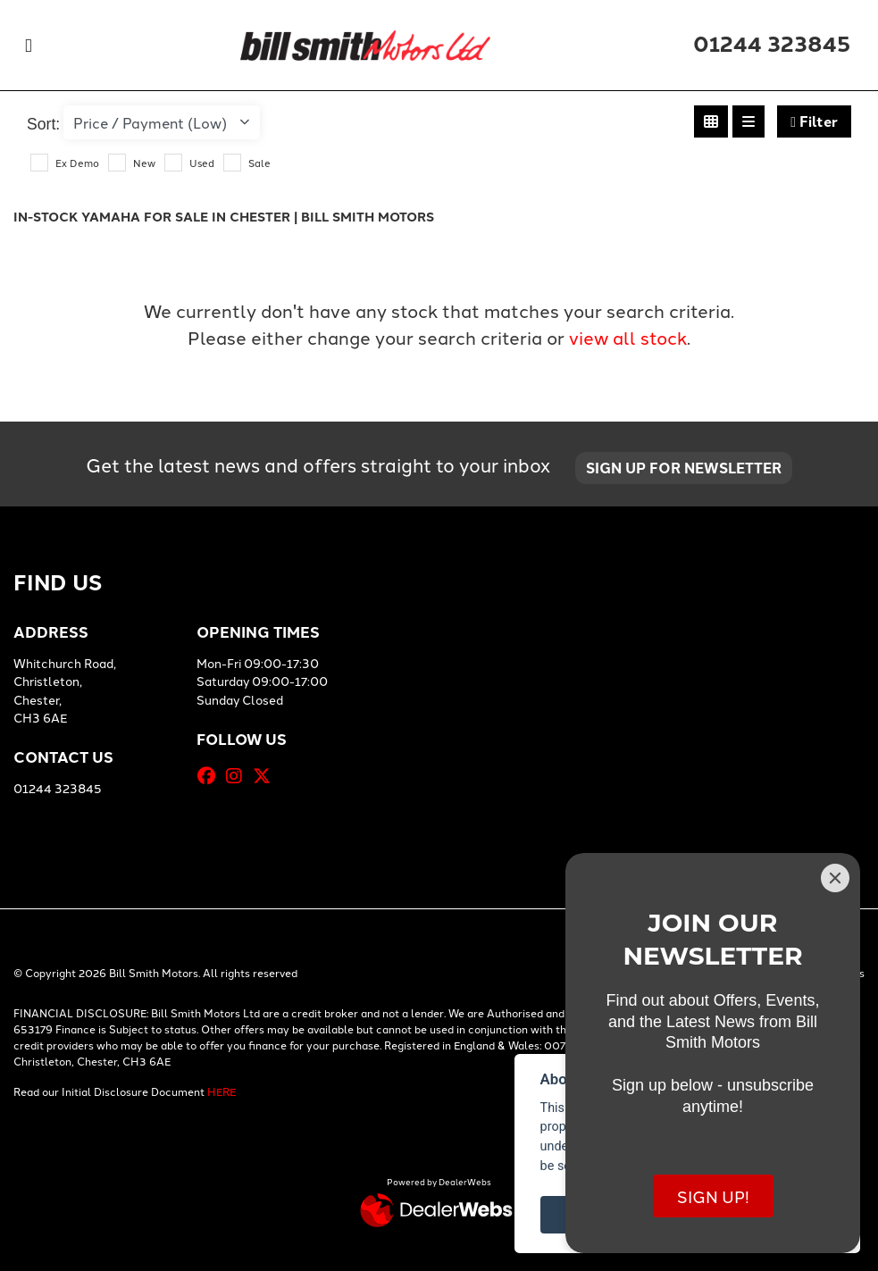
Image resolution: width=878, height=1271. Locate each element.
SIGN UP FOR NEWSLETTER (684, 467)
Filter (814, 121)
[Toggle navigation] (28, 45)
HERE (221, 1091)
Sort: (43, 124)
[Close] (835, 878)
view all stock (628, 336)
